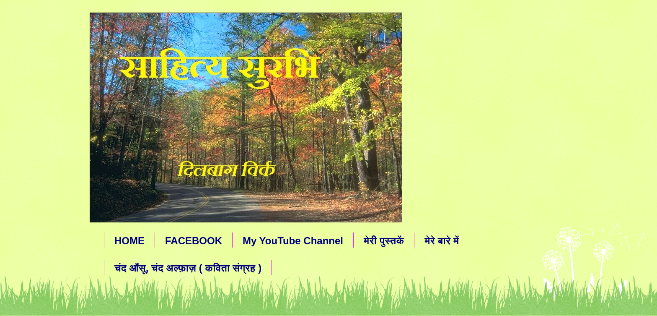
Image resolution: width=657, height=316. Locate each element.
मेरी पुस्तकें (384, 240)
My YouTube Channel (293, 240)
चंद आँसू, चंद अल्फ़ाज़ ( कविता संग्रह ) (187, 268)
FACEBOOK (193, 240)
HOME (129, 240)
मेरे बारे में (441, 240)
